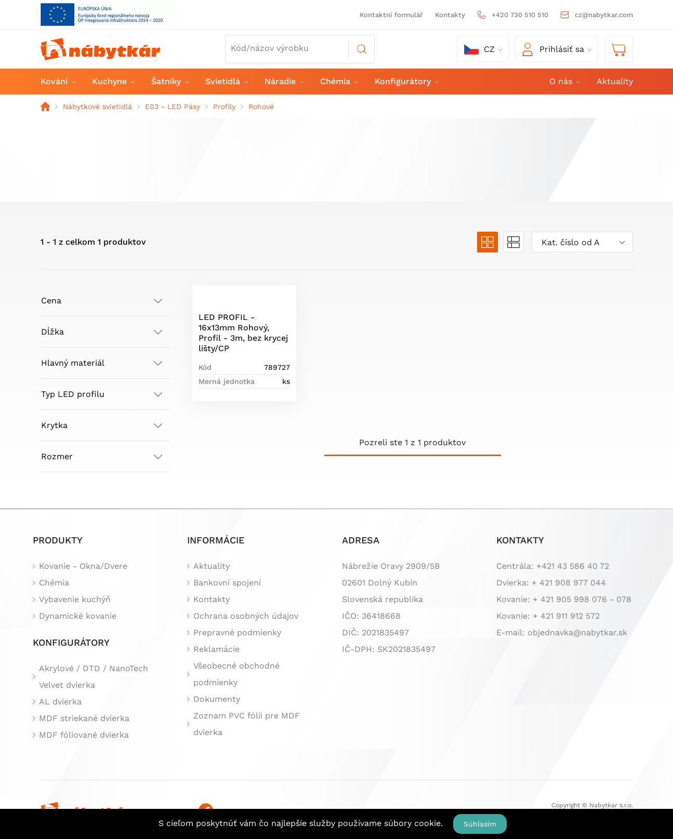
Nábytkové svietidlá (97, 106)
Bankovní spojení (227, 583)
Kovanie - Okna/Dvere (83, 566)
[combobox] (582, 242)
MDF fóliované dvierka (84, 735)
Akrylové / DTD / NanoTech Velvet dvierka (93, 676)
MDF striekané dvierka (84, 718)
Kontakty (450, 15)
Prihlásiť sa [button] (553, 49)
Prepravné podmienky (237, 632)
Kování (57, 81)
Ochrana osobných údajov (245, 616)
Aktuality (615, 81)
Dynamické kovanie (77, 616)
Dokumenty (216, 699)
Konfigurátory (406, 81)
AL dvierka (60, 702)
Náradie (283, 81)
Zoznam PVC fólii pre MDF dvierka (246, 724)
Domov (45, 106)
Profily (224, 106)
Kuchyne (113, 81)
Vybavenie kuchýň (75, 599)
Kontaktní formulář (391, 15)
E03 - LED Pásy (172, 106)
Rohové (261, 106)
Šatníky (169, 81)
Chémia (338, 81)
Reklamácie (216, 649)
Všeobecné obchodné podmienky (236, 674)
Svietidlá (226, 81)
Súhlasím (480, 824)
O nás (564, 81)
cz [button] (479, 49)
